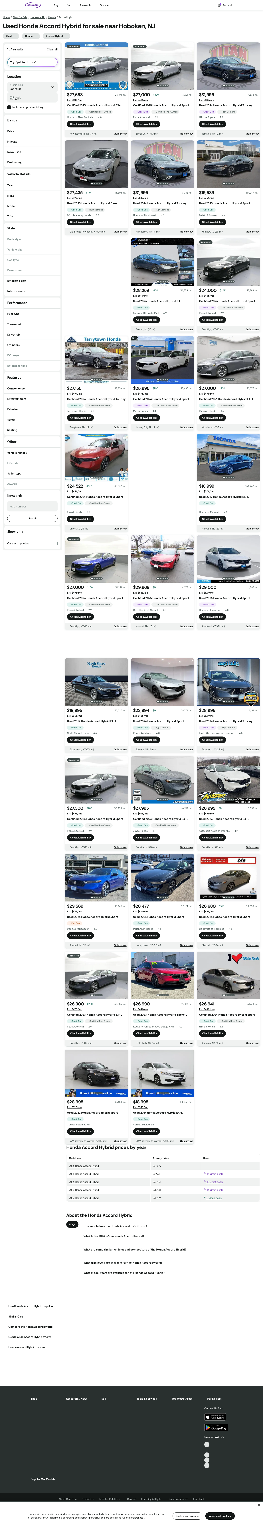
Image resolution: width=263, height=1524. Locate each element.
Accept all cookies (220, 1516)
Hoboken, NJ (38, 17)
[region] (131, 1512)
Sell (69, 5)
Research (85, 5)
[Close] (259, 1505)
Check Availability (80, 124)
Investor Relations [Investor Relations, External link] (110, 1499)
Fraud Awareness (178, 1499)
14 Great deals (213, 1193)
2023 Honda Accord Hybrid (84, 1193)
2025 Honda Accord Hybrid (84, 1177)
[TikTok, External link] (207, 1444)
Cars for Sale (20, 17)
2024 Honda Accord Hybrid (84, 1185)
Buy (56, 5)
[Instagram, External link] (207, 1460)
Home (6, 17)
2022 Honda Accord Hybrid (84, 1201)
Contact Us (88, 1499)
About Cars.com (68, 1499)
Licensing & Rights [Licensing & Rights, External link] (152, 1499)
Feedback (198, 1499)
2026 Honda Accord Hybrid (84, 1169)
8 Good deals (212, 1201)
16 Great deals (213, 1177)
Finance (104, 5)
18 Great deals (213, 1185)
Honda (52, 17)
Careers (131, 1499)
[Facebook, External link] (207, 1449)
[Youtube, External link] (207, 1455)
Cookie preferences (187, 1516)
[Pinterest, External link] (207, 1465)
